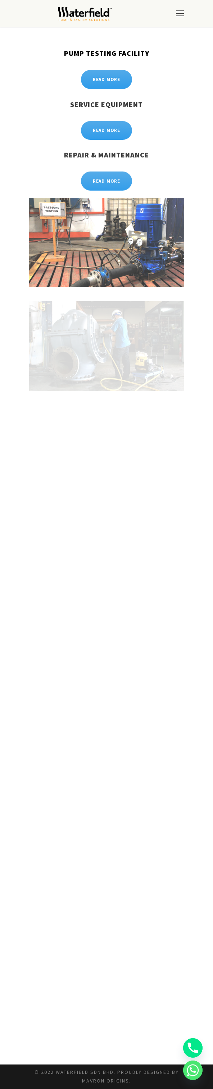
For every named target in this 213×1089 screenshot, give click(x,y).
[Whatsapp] (193, 1070)
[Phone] (193, 1048)
